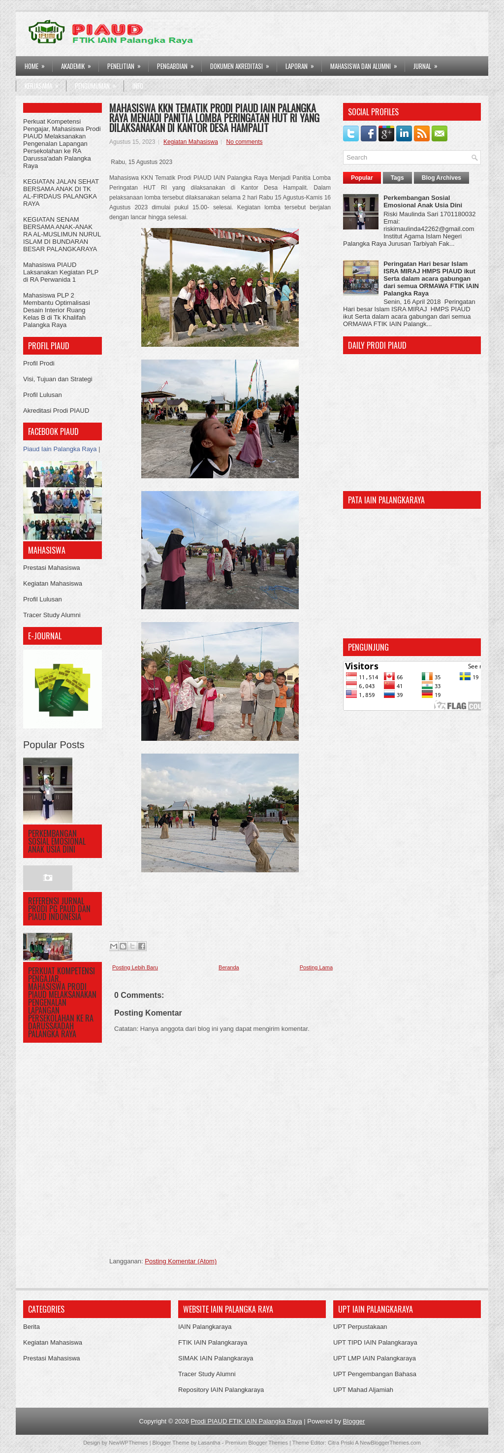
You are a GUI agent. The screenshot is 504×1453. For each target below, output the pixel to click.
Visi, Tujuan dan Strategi (58, 379)
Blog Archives (441, 177)
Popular (362, 177)
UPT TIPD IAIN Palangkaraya (375, 1342)
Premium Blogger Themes (256, 1443)
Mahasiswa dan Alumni (367, 63)
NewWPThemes (128, 1443)
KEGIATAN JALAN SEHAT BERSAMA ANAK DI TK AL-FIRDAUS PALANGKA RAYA (61, 192)
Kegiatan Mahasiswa (52, 583)
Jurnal (428, 63)
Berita (31, 1326)
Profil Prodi (39, 363)
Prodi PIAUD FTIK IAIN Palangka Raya (246, 1421)
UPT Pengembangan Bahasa (374, 1374)
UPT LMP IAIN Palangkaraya (374, 1358)
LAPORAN (302, 63)
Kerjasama (45, 83)
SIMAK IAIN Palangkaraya (215, 1358)
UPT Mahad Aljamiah (363, 1389)
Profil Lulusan (42, 394)
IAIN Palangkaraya (204, 1326)
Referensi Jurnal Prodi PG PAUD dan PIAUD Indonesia (59, 909)
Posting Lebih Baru (135, 967)
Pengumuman (99, 83)
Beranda (229, 967)
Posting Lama (316, 967)
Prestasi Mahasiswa (51, 567)
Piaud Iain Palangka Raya (60, 449)
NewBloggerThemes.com (390, 1443)
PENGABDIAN (178, 63)
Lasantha (209, 1443)
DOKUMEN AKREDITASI (243, 63)
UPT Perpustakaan (360, 1326)
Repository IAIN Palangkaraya (221, 1389)
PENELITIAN (127, 63)
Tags (397, 177)
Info (137, 86)
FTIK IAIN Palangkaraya (212, 1342)
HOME (38, 63)
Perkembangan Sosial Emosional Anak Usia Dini (57, 841)
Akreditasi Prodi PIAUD (56, 410)
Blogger (354, 1421)
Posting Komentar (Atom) (181, 1261)
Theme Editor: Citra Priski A (325, 1443)
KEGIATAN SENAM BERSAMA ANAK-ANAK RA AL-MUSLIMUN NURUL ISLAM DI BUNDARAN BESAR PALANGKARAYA (62, 234)
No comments (244, 141)
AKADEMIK (79, 63)
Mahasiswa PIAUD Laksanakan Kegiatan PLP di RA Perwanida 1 (60, 272)
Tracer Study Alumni (52, 615)
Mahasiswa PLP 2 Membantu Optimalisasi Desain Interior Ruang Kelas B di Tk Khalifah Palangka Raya (56, 310)
